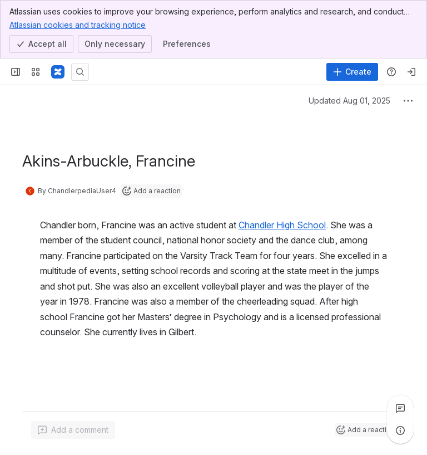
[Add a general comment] (73, 430)
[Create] (352, 72)
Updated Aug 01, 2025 (349, 100)
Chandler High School (282, 225)
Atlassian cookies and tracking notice (77, 24)
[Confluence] (58, 72)
